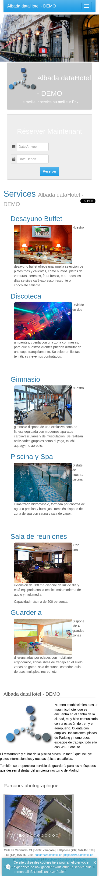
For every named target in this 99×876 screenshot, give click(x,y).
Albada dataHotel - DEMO (31, 6)
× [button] (94, 862)
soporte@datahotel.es (48, 855)
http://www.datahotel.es (78, 855)
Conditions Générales (50, 872)
